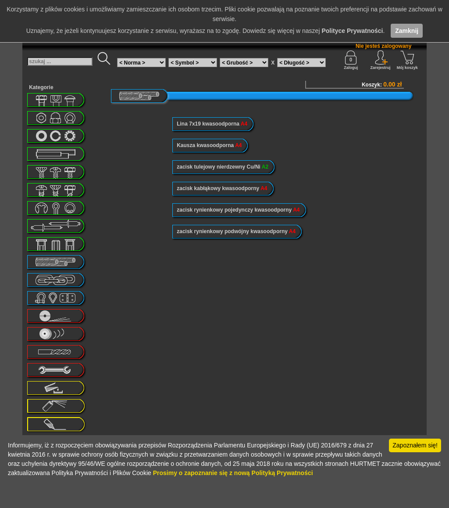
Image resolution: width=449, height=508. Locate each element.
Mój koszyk (407, 60)
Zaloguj (351, 60)
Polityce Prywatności (352, 30)
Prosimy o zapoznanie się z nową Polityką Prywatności (233, 472)
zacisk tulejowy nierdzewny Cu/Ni (222, 167)
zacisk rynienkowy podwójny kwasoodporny (236, 231)
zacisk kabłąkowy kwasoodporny (222, 188)
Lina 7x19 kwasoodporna (212, 124)
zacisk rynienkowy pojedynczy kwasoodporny (238, 210)
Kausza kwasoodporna (209, 145)
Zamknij (406, 30)
